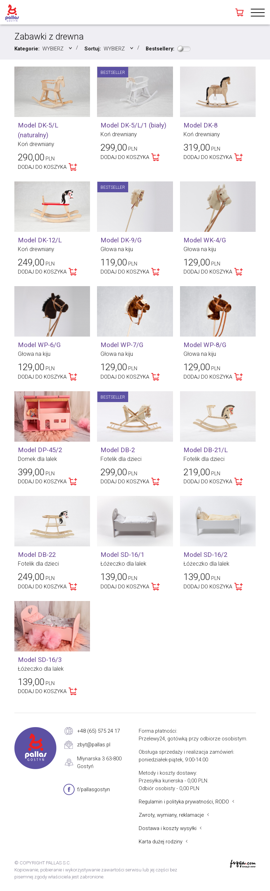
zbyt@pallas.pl (93, 744)
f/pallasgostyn (93, 789)
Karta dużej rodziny (160, 841)
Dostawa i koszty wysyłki (167, 828)
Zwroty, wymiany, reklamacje (171, 815)
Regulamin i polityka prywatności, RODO (184, 802)
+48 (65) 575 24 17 (98, 731)
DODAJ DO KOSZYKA (42, 167)
